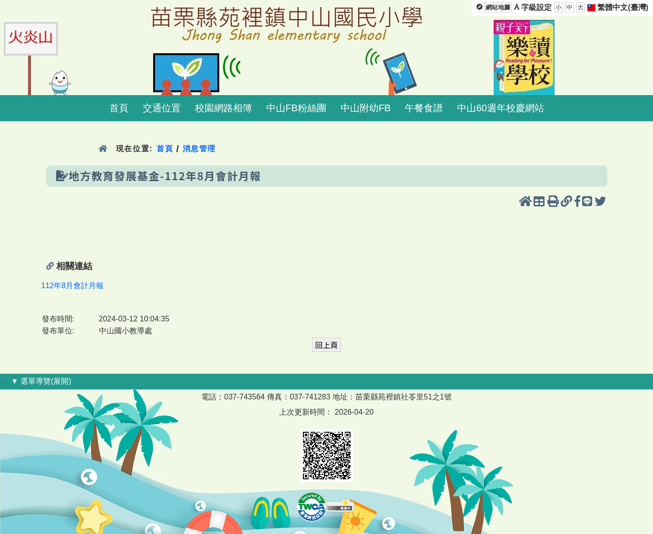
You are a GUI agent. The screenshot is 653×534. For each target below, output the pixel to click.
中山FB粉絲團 (296, 108)
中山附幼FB (366, 108)
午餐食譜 (424, 108)
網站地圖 (498, 7)
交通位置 (162, 108)
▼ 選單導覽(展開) (41, 381)
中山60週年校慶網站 (500, 108)
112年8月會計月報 (72, 286)
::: (5, 381)
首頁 (118, 108)
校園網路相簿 (223, 108)
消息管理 (199, 149)
